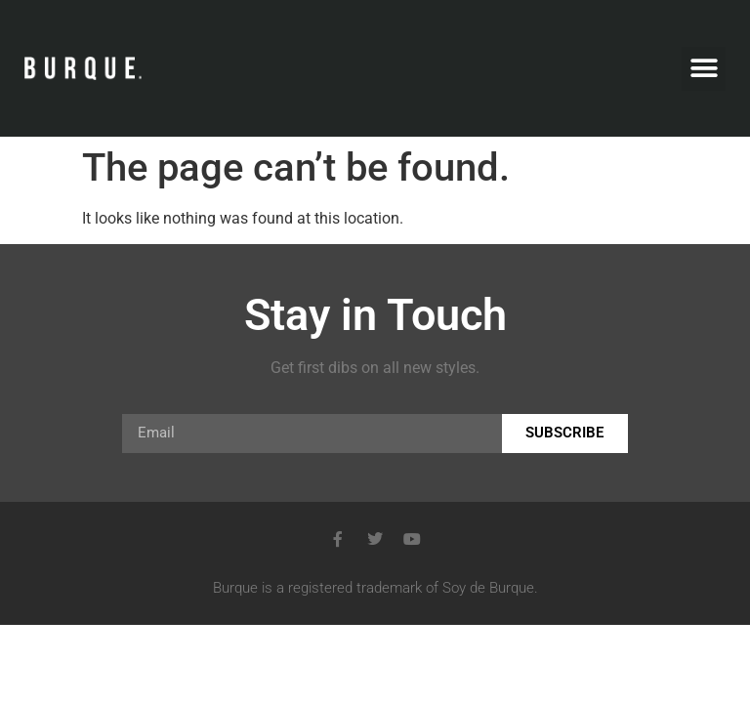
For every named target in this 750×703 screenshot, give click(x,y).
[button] (704, 69)
